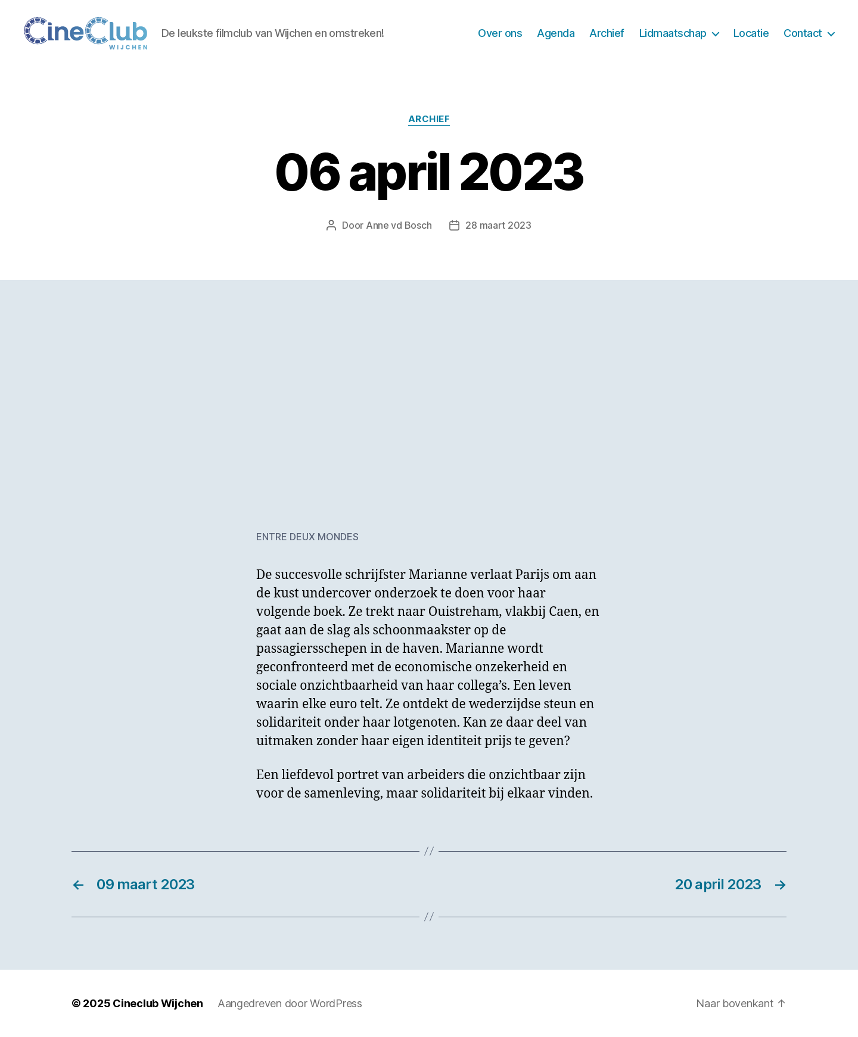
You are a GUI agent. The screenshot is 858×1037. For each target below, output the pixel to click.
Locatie (751, 33)
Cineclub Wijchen (158, 1003)
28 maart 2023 (498, 225)
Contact (803, 33)
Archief (606, 33)
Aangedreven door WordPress (289, 1003)
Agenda (555, 33)
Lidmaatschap (673, 33)
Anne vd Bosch (399, 225)
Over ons (500, 33)
